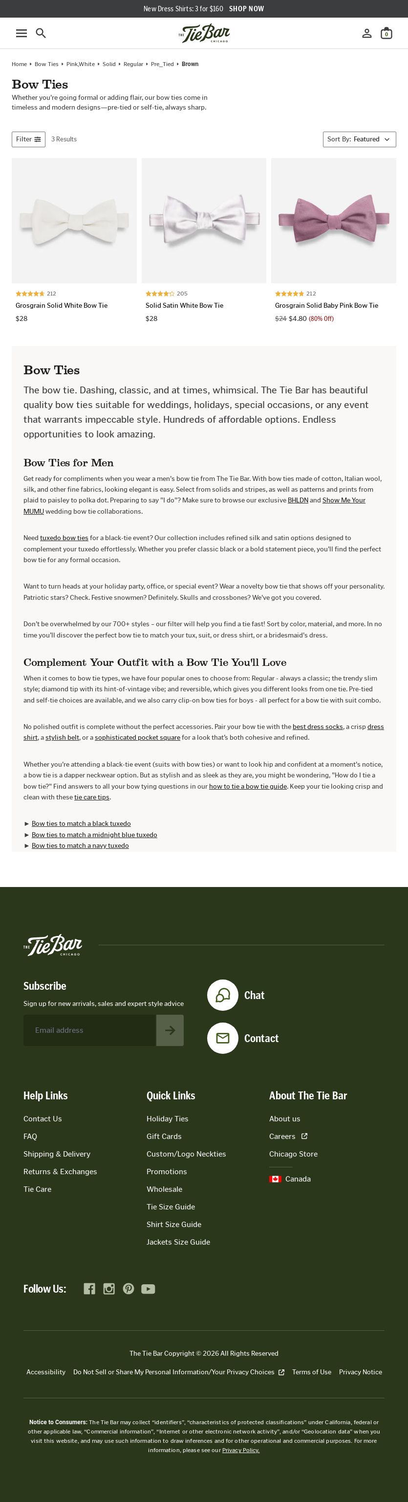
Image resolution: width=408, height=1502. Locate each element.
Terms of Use (311, 1372)
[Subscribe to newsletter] (170, 1030)
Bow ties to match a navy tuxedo (80, 846)
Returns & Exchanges (60, 1171)
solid (109, 64)
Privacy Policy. (241, 1450)
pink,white (80, 64)
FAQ (30, 1136)
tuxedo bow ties (64, 538)
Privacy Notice (360, 1372)
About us (285, 1118)
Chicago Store (293, 1154)
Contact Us (42, 1118)
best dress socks (318, 727)
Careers (288, 1136)
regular (133, 64)
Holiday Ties (168, 1118)
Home (19, 64)
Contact (261, 1038)
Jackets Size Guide (178, 1242)
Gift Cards (164, 1136)
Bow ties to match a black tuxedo (81, 823)
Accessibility (45, 1372)
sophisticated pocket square (137, 737)
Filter (28, 139)
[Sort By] (359, 139)
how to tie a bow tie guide (248, 786)
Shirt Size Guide (174, 1224)
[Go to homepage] (204, 33)
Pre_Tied (162, 64)
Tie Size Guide (171, 1206)
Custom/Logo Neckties (186, 1154)
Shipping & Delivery (56, 1154)
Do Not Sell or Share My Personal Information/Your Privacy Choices (178, 1372)
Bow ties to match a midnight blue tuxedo (94, 835)
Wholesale (164, 1189)
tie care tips (91, 797)
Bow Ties (47, 64)
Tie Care (37, 1189)
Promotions (167, 1171)
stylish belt (62, 737)
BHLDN (298, 500)
